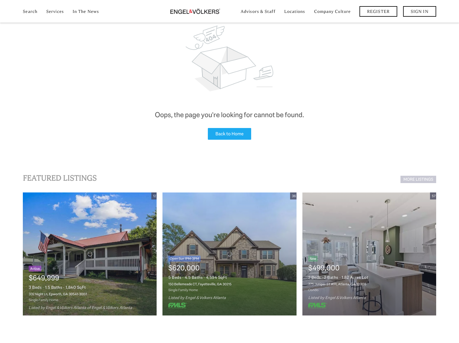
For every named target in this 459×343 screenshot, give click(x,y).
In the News (86, 11)
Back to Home (229, 134)
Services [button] (55, 11)
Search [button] (30, 11)
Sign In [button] (420, 11)
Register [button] (378, 11)
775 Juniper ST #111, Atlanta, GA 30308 (337, 284)
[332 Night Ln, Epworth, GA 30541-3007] (90, 253)
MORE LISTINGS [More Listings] (418, 179)
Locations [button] (294, 11)
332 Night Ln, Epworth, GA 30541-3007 (58, 294)
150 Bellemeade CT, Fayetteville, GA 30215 (200, 284)
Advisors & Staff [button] (258, 11)
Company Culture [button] (332, 11)
